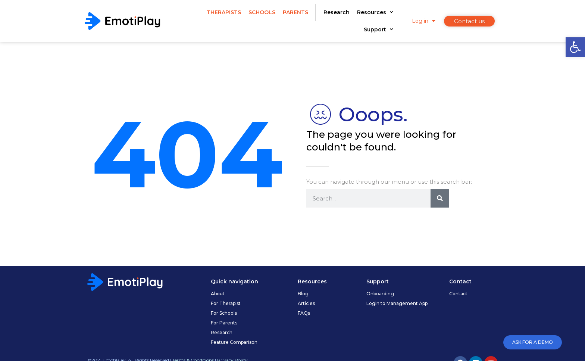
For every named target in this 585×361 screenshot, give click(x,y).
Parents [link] (295, 12)
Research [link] (336, 12)
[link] (575, 47)
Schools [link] (261, 12)
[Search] (440, 198)
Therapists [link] (224, 12)
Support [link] (378, 29)
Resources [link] (375, 12)
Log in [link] (423, 21)
